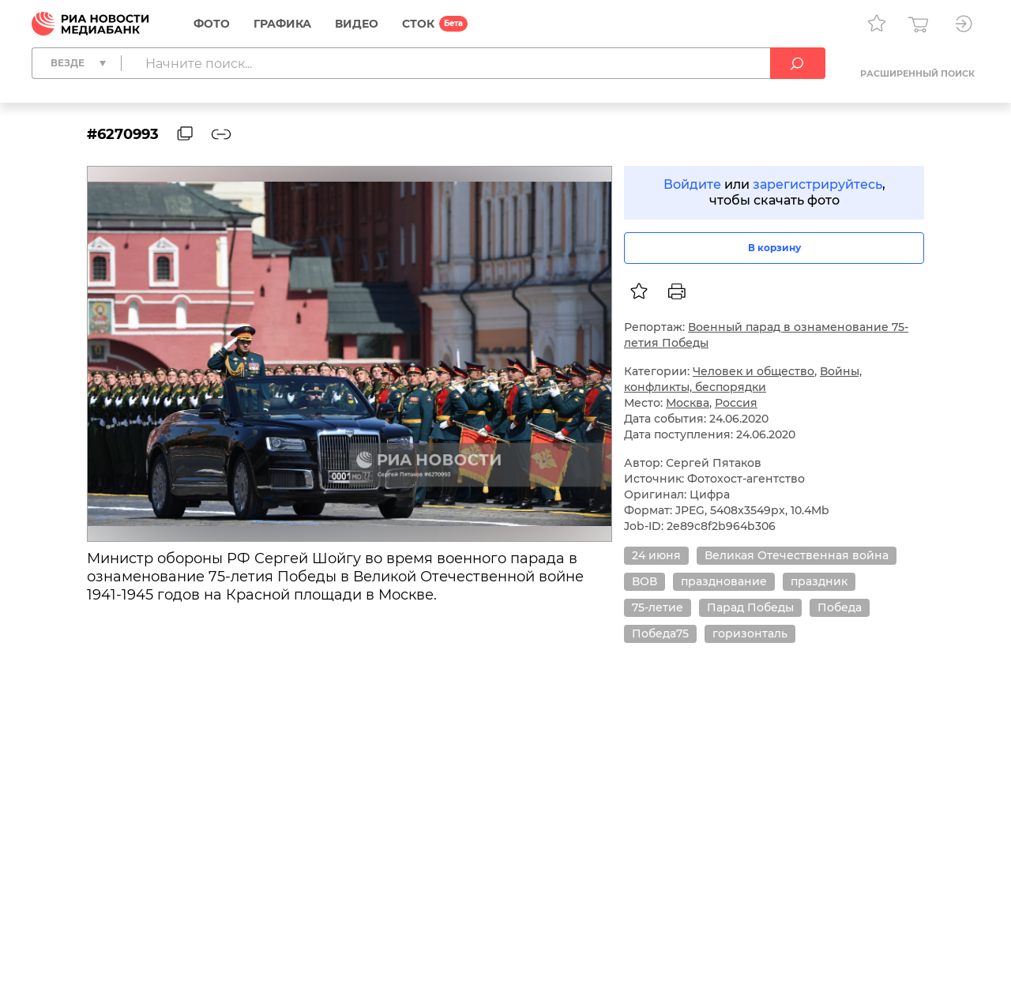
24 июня (656, 555)
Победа (839, 607)
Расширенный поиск (917, 73)
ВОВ (644, 581)
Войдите (692, 184)
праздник (819, 581)
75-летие (657, 607)
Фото (212, 24)
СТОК (418, 24)
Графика (282, 24)
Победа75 (660, 633)
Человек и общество (753, 371)
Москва (687, 403)
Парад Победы (750, 607)
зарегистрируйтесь (817, 184)
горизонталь (749, 633)
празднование (724, 581)
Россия (736, 403)
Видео (356, 24)
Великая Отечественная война (797, 555)
